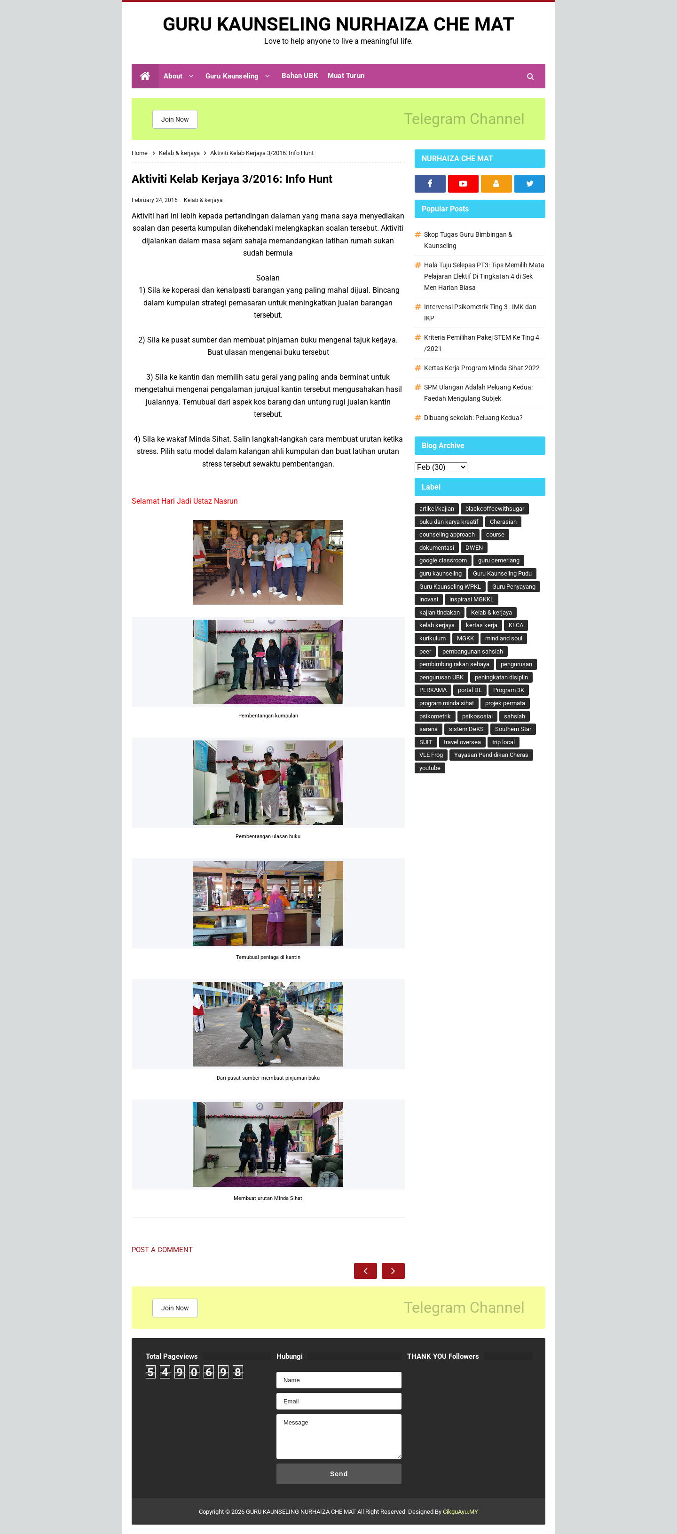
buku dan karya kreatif (449, 521)
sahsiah (514, 716)
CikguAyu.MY (460, 1511)
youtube (430, 767)
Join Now (175, 119)
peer (425, 651)
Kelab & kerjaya (203, 200)
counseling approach (447, 534)
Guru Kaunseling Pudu (502, 573)
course (495, 534)
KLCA (516, 625)
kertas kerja (481, 625)
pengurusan (516, 664)
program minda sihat (446, 703)
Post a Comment (162, 1250)
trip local (503, 742)
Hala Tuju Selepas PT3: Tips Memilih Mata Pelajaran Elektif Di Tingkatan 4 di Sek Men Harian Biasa (484, 276)
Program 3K (508, 689)
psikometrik (435, 716)
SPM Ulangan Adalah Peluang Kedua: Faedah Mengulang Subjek (478, 392)
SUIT (426, 742)
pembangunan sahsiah (472, 651)
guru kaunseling (440, 573)
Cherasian (503, 521)
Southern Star (513, 728)
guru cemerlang (499, 560)
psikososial (477, 716)
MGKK (465, 638)
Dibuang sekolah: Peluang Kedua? (473, 417)
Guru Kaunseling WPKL (450, 586)
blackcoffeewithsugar (494, 508)
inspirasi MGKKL (471, 599)
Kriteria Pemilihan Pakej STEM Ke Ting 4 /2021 (481, 343)
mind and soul (503, 638)
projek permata (505, 703)
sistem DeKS (466, 728)
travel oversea (462, 742)
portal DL (470, 689)
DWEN (474, 547)
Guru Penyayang (513, 586)
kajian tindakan (439, 612)
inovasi (428, 599)
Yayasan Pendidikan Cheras (491, 754)
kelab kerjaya (437, 625)
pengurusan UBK (441, 677)
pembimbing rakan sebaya (454, 664)
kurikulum (432, 638)
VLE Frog (431, 754)
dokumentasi (436, 547)
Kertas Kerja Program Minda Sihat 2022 (482, 368)
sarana (428, 728)
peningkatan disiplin (501, 677)
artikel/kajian (436, 508)
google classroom (443, 560)
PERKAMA (433, 689)
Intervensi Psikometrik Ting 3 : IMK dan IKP (480, 312)
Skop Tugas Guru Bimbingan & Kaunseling (468, 240)
